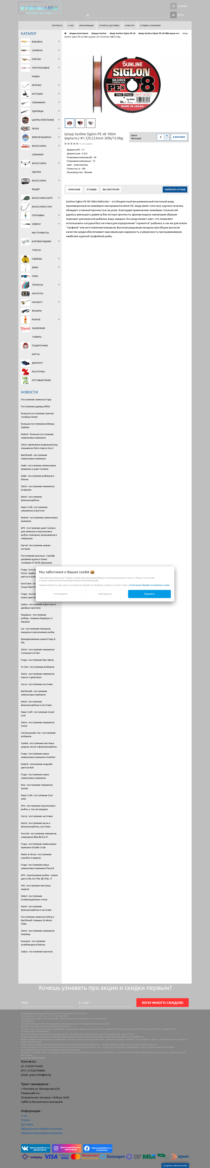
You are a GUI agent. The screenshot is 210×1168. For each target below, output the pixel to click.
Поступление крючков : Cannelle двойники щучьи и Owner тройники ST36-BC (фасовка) (38, 559)
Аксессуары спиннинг (39, 150)
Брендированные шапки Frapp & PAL (38, 641)
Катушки (37, 94)
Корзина (182, 6)
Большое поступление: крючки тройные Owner (37, 415)
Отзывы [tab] (92, 189)
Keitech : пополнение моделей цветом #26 (36, 766)
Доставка (27, 1124)
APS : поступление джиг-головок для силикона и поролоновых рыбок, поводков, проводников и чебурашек (39, 533)
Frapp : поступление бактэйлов (37, 660)
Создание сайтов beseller (175, 1166)
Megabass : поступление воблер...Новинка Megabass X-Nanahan (37, 618)
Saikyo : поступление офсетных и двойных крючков (38, 606)
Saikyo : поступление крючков (37, 951)
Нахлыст (37, 302)
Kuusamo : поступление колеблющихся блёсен (33, 943)
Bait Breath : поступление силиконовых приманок (34, 457)
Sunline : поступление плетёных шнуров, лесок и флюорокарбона (39, 745)
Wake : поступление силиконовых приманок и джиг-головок (38, 467)
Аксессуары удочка (39, 167)
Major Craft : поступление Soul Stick (36, 797)
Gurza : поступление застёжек (37, 684)
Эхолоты (37, 293)
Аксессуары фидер (39, 184)
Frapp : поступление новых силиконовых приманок (35, 776)
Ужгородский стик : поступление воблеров (38, 734)
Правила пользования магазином (42, 1133)
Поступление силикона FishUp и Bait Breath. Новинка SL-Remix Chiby (37, 920)
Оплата (25, 1120)
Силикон (37, 50)
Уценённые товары (38, 332)
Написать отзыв (175, 189)
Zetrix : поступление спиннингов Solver (37, 724)
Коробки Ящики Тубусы (41, 245)
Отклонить (61, 593)
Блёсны (36, 59)
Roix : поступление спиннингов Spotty (37, 787)
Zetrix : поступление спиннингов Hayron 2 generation (37, 675)
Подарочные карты (40, 349)
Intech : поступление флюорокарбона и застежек (36, 908)
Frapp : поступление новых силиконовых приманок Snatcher (38, 755)
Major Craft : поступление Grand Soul (37, 714)
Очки (35, 276)
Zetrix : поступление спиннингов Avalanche (37, 488)
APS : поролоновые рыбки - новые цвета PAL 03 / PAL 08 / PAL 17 (39, 877)
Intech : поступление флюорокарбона (31, 498)
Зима (35, 267)
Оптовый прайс (41, 380)
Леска (35, 128)
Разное (36, 319)
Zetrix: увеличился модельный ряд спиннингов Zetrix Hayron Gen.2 (39, 446)
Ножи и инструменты (40, 228)
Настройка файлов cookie (33, 1058)
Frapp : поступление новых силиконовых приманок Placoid (37, 866)
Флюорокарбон (41, 137)
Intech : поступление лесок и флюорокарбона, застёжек (36, 825)
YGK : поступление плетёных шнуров (36, 887)
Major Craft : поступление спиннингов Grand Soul (34, 509)
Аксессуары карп (42, 198)
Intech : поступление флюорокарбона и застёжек (36, 703)
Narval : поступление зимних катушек (36, 547)
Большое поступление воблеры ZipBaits (38, 425)
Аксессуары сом (42, 206)
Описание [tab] (74, 189)
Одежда (37, 258)
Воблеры (37, 41)
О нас (24, 1115)
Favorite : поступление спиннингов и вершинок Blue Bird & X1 (38, 835)
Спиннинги (38, 102)
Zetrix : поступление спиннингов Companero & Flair (37, 651)
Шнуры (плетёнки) (43, 120)
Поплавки (38, 215)
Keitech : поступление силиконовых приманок (39, 519)
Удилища (37, 111)
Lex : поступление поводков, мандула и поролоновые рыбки (37, 630)
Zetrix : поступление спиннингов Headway (37, 932)
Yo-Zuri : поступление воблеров (37, 667)
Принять (149, 593)
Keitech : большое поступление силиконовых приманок (37, 436)
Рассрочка (38, 371)
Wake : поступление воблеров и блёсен (37, 478)
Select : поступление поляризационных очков (34, 898)
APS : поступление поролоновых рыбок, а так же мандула (38, 807)
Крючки (36, 85)
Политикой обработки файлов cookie (149, 585)
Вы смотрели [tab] (111, 189)
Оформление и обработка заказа (41, 1128)
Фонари (37, 311)
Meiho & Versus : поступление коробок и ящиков (36, 856)
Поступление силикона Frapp (36, 399)
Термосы (37, 284)
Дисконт (37, 363)
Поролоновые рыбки (40, 72)
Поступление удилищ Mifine (35, 406)
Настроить (105, 593)
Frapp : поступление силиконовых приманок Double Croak (38, 846)
